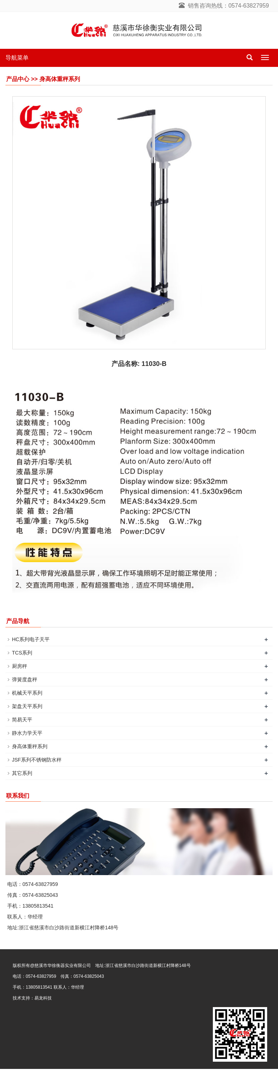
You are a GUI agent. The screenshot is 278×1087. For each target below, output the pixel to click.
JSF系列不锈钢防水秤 (37, 760)
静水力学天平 (27, 733)
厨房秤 (19, 666)
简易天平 (22, 719)
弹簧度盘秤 (24, 679)
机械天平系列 (27, 693)
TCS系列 (22, 653)
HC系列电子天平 (31, 639)
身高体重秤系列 (29, 746)
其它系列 (22, 773)
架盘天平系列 (27, 706)
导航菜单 (17, 58)
